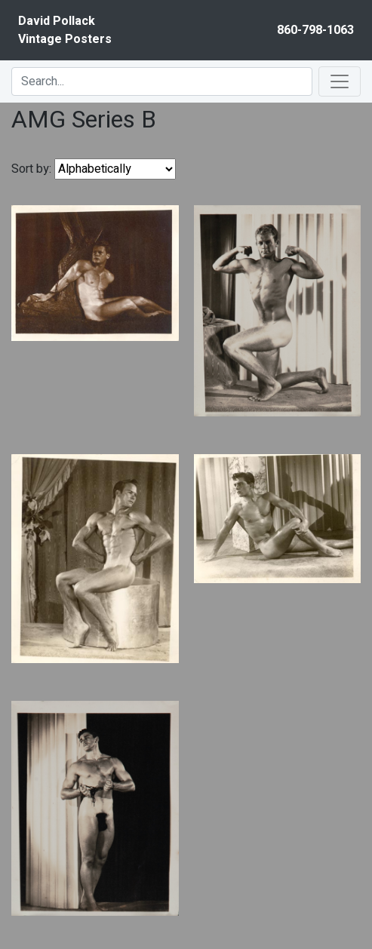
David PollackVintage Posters (65, 30)
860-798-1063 (315, 30)
